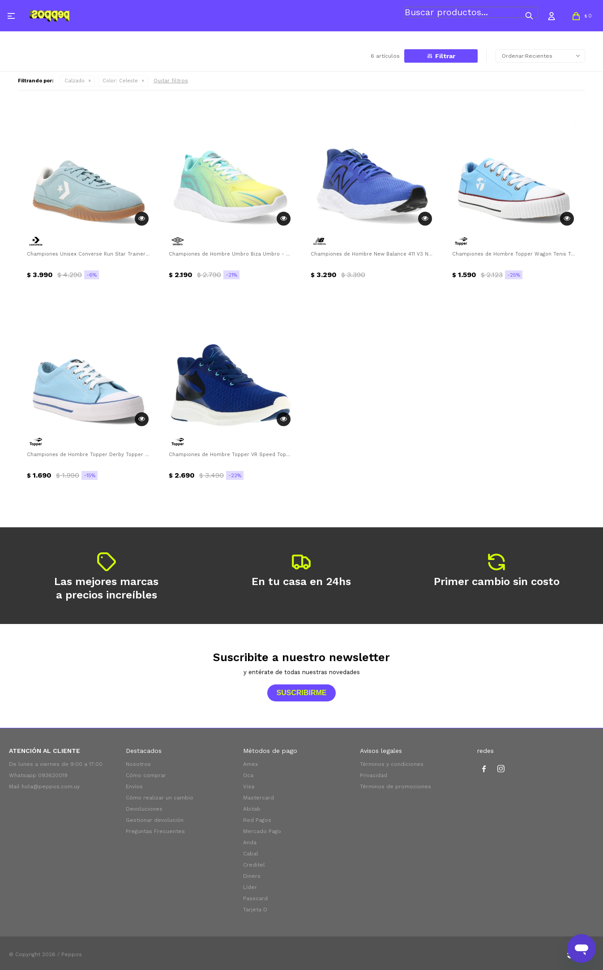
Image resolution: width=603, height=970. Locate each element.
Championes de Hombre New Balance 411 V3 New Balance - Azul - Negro (373, 254)
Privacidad (373, 775)
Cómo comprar (146, 775)
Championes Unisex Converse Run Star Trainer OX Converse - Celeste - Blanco (89, 254)
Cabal (250, 853)
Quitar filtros (171, 80)
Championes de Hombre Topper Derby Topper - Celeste (89, 454)
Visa (248, 786)
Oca (248, 775)
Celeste (120, 81)
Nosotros (138, 764)
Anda (250, 842)
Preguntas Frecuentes (155, 831)
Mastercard (258, 798)
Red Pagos (257, 820)
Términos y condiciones (391, 764)
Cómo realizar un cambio (159, 798)
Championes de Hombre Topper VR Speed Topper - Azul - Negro (231, 454)
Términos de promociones (395, 786)
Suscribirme (301, 693)
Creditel (254, 865)
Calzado (74, 81)
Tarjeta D (255, 909)
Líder (250, 887)
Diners (252, 876)
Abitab (252, 809)
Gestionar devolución (155, 820)
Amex (250, 764)
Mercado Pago (262, 831)
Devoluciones (144, 809)
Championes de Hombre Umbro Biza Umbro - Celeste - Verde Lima (231, 254)
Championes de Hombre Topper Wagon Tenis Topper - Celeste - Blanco (514, 254)
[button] (529, 16)
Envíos (134, 786)
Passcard (255, 898)
